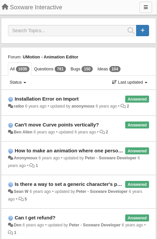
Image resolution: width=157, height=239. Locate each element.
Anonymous (25, 158)
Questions (50, 69)
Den (17, 225)
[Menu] (145, 7)
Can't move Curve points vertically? (57, 124)
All (19, 69)
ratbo (19, 106)
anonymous (83, 106)
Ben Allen (23, 132)
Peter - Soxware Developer (110, 158)
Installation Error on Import (46, 99)
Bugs (82, 69)
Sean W (21, 191)
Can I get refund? (35, 217)
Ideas (108, 69)
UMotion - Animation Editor (50, 56)
